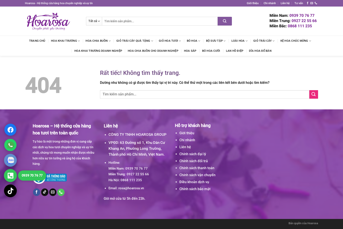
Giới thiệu (253, 3)
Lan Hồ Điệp (234, 50)
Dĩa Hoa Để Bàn (260, 50)
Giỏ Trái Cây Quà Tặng (134, 41)
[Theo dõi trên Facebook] (307, 3)
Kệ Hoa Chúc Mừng (295, 41)
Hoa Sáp (190, 50)
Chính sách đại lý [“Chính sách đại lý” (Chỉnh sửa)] (192, 154)
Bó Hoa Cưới (211, 50)
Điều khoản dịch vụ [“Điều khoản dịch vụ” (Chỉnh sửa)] (194, 182)
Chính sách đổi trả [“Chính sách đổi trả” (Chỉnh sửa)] (193, 161)
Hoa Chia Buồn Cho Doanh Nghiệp (153, 50)
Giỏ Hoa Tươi (170, 41)
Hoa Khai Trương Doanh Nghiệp (98, 50)
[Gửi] (225, 21)
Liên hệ (285, 3)
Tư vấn (298, 3)
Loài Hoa (239, 41)
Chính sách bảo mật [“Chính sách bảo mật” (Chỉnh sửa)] (194, 189)
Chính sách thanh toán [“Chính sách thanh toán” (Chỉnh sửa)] (196, 168)
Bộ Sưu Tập (216, 41)
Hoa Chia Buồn (98, 41)
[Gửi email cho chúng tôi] (311, 3)
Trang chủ (37, 40)
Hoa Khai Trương (65, 41)
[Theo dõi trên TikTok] (45, 192)
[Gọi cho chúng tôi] (316, 3)
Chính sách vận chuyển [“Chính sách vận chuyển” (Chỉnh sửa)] (197, 175)
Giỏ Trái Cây (264, 41)
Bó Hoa (193, 41)
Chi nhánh (270, 3)
